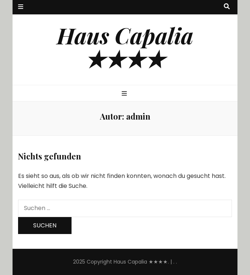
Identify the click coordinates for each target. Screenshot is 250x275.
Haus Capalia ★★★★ (125, 46)
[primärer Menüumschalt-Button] (125, 94)
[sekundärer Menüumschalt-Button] (20, 7)
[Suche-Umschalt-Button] (227, 7)
